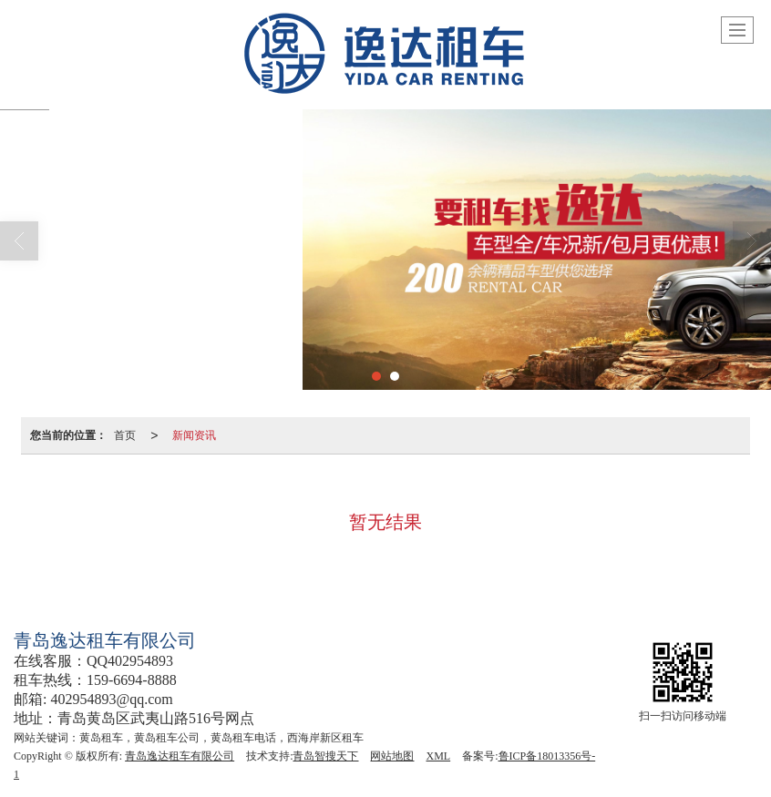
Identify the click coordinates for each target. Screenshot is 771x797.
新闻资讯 (194, 435)
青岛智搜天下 (325, 756)
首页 (125, 435)
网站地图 (392, 756)
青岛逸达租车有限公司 (179, 756)
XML (438, 756)
